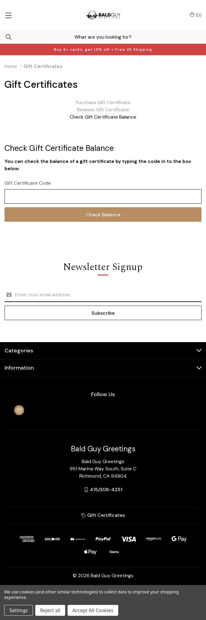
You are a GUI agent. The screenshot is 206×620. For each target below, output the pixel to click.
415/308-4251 (106, 489)
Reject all (50, 610)
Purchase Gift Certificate (103, 102)
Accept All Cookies (92, 610)
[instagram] (19, 410)
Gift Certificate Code (28, 183)
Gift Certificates (103, 515)
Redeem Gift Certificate (103, 110)
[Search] (5, 37)
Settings (18, 610)
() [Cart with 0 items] (195, 15)
